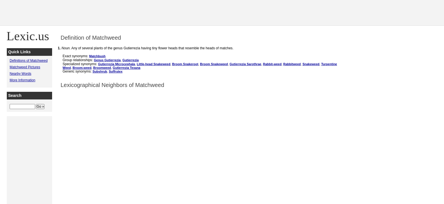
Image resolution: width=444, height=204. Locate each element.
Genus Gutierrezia (107, 60)
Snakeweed (310, 64)
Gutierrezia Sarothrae (245, 64)
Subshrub (100, 71)
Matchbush (97, 56)
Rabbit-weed (272, 64)
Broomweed (102, 67)
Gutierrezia (130, 60)
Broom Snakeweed (214, 64)
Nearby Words (20, 74)
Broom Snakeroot (185, 64)
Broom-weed (81, 67)
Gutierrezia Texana (126, 67)
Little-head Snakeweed (153, 64)
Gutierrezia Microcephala (116, 64)
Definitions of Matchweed (29, 61)
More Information (22, 80)
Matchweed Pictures (25, 67)
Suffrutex (115, 71)
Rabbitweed (292, 64)
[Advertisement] (341, 13)
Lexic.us (28, 36)
